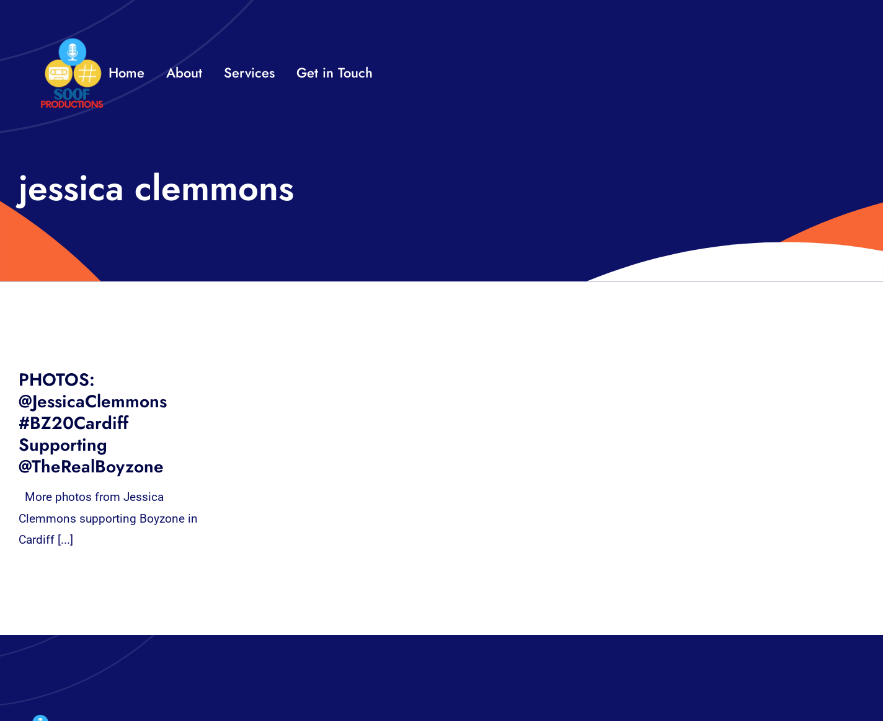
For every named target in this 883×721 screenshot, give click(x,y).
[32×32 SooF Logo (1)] (72, 43)
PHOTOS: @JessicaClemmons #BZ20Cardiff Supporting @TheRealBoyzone (93, 423)
